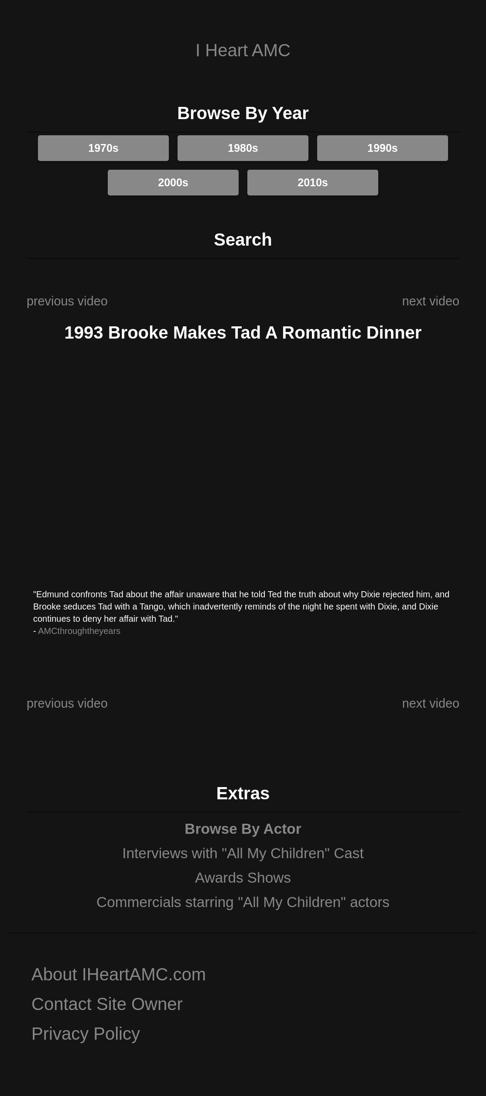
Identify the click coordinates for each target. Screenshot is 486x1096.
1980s (243, 148)
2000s (173, 182)
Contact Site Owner (107, 1004)
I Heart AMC (243, 50)
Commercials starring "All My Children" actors (243, 902)
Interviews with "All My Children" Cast (242, 853)
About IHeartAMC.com (118, 974)
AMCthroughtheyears (79, 631)
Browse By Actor (243, 829)
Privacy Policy (85, 1033)
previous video (67, 301)
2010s (313, 182)
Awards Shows (243, 878)
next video (430, 301)
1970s (103, 148)
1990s (382, 148)
